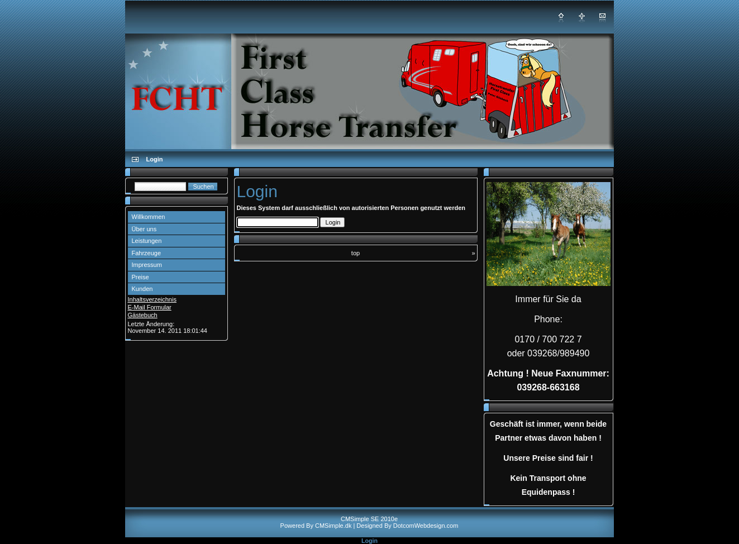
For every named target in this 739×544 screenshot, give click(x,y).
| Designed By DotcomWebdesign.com (405, 525)
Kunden (142, 288)
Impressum (147, 264)
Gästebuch (143, 315)
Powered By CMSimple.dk (316, 525)
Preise (140, 277)
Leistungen (147, 240)
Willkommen (148, 216)
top (355, 253)
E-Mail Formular (149, 307)
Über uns (144, 229)
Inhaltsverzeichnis (152, 299)
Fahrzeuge (146, 253)
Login (369, 540)
